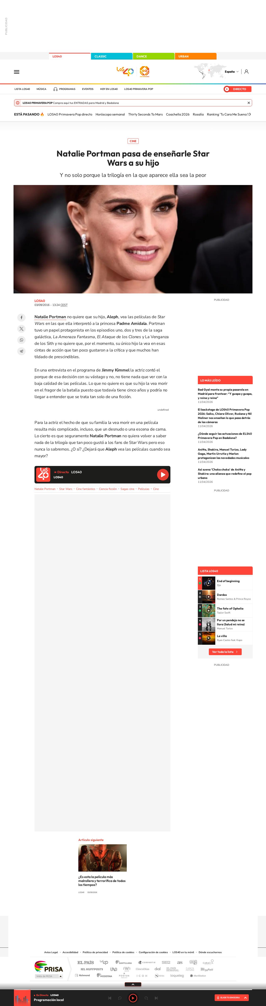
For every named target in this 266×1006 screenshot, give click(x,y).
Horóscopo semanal (110, 114)
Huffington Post (91, 968)
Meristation (197, 974)
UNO (114, 968)
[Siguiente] (250, 114)
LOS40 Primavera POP (138, 89)
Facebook (21, 318)
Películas (143, 489)
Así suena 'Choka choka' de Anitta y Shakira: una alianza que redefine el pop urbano (224, 474)
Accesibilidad (70, 952)
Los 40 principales (105, 962)
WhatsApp (21, 340)
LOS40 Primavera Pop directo (70, 114)
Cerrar (248, 102)
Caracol (207, 962)
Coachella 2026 (178, 114)
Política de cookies (123, 952)
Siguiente (156, 998)
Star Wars (65, 489)
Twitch (149, 907)
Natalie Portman (44, 489)
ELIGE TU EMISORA (230, 997)
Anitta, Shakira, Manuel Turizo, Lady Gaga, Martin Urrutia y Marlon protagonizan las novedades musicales (223, 454)
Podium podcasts (124, 974)
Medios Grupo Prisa (48, 976)
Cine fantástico (85, 489)
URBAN (183, 56)
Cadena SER (165, 962)
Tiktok (116, 907)
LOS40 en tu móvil (183, 952)
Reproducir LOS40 (163, 475)
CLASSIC (101, 56)
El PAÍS (85, 962)
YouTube (124, 907)
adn (191, 962)
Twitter (21, 329)
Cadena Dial (158, 968)
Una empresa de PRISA (49, 966)
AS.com (178, 962)
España (230, 71)
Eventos (88, 89)
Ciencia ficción (108, 489)
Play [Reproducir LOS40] (133, 998)
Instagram (108, 907)
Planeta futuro (188, 968)
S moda (159, 974)
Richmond (83, 974)
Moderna (103, 974)
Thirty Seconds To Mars (145, 114)
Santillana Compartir (147, 962)
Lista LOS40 (22, 89)
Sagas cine (127, 489)
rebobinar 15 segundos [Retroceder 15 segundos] (119, 998)
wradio (126, 968)
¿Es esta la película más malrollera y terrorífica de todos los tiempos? (102, 881)
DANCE (142, 56)
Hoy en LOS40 (109, 89)
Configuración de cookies (153, 952)
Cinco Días (142, 968)
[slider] (133, 989)
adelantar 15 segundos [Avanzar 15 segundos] (146, 998)
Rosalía (198, 114)
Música (41, 89)
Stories (158, 907)
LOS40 (57, 56)
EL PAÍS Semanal (173, 968)
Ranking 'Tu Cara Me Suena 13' (229, 114)
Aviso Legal (51, 952)
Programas (67, 89)
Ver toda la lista (222, 652)
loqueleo (177, 974)
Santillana (125, 962)
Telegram (21, 351)
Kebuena (203, 968)
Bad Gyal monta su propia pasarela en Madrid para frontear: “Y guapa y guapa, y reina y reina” (225, 394)
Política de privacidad (95, 952)
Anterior (109, 998)
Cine (133, 141)
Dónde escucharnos (210, 952)
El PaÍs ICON (141, 974)
